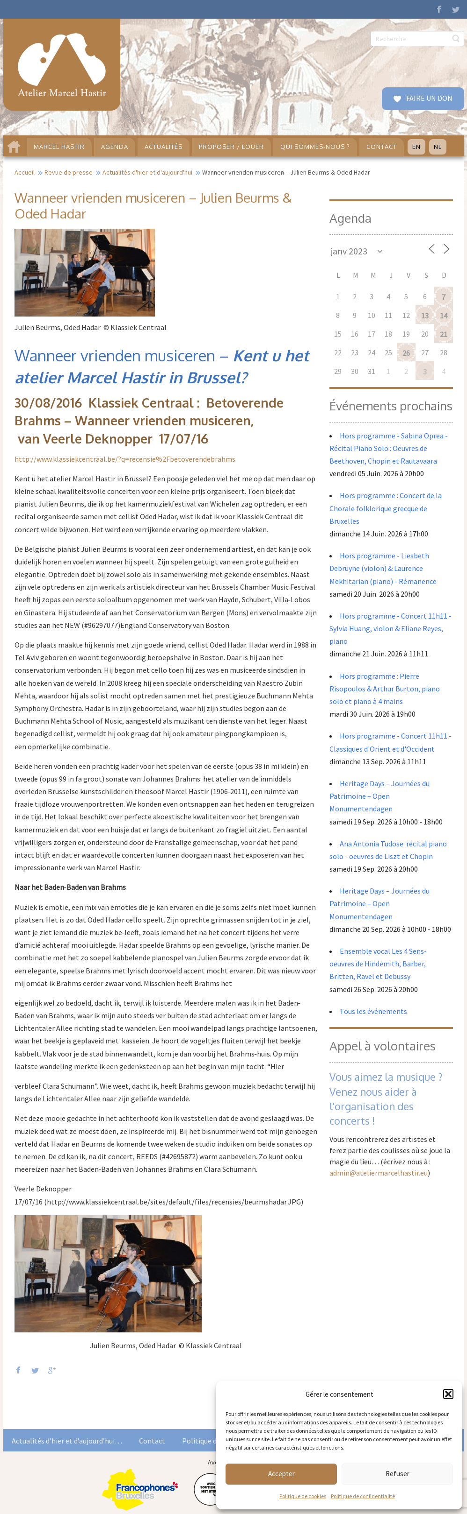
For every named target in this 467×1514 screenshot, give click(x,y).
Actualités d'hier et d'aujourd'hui (147, 172)
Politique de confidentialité (363, 1496)
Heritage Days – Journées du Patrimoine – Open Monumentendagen (379, 796)
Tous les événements (373, 1011)
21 (443, 334)
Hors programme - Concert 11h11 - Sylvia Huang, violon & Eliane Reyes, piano (390, 628)
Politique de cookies (302, 1496)
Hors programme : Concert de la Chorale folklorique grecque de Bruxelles (385, 508)
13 (425, 315)
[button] (448, 1394)
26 (406, 353)
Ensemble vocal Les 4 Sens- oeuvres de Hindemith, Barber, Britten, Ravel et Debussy (378, 963)
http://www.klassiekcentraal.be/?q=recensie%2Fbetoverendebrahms (125, 459)
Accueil (25, 172)
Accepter (281, 1473)
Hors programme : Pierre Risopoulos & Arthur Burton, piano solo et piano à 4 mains (384, 688)
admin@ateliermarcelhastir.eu (378, 1172)
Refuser (397, 1473)
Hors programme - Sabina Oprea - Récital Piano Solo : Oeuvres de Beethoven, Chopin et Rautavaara (388, 448)
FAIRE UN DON (428, 98)
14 (443, 315)
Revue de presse (68, 172)
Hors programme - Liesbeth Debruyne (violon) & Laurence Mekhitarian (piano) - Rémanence (383, 568)
